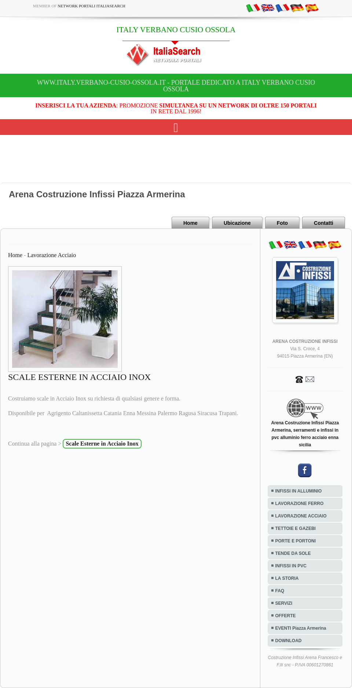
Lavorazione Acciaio (51, 255)
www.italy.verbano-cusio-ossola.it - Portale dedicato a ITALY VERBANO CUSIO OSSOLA (176, 86)
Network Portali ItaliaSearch (91, 6)
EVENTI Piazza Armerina (300, 628)
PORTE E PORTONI (295, 541)
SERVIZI (283, 603)
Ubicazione (237, 223)
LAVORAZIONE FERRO (299, 503)
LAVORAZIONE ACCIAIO (301, 516)
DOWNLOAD (288, 640)
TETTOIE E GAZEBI (295, 528)
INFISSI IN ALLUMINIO (298, 491)
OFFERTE (285, 615)
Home (190, 223)
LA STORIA (287, 578)
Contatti (323, 223)
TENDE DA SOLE (293, 553)
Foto (282, 223)
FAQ (280, 590)
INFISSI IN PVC (291, 565)
